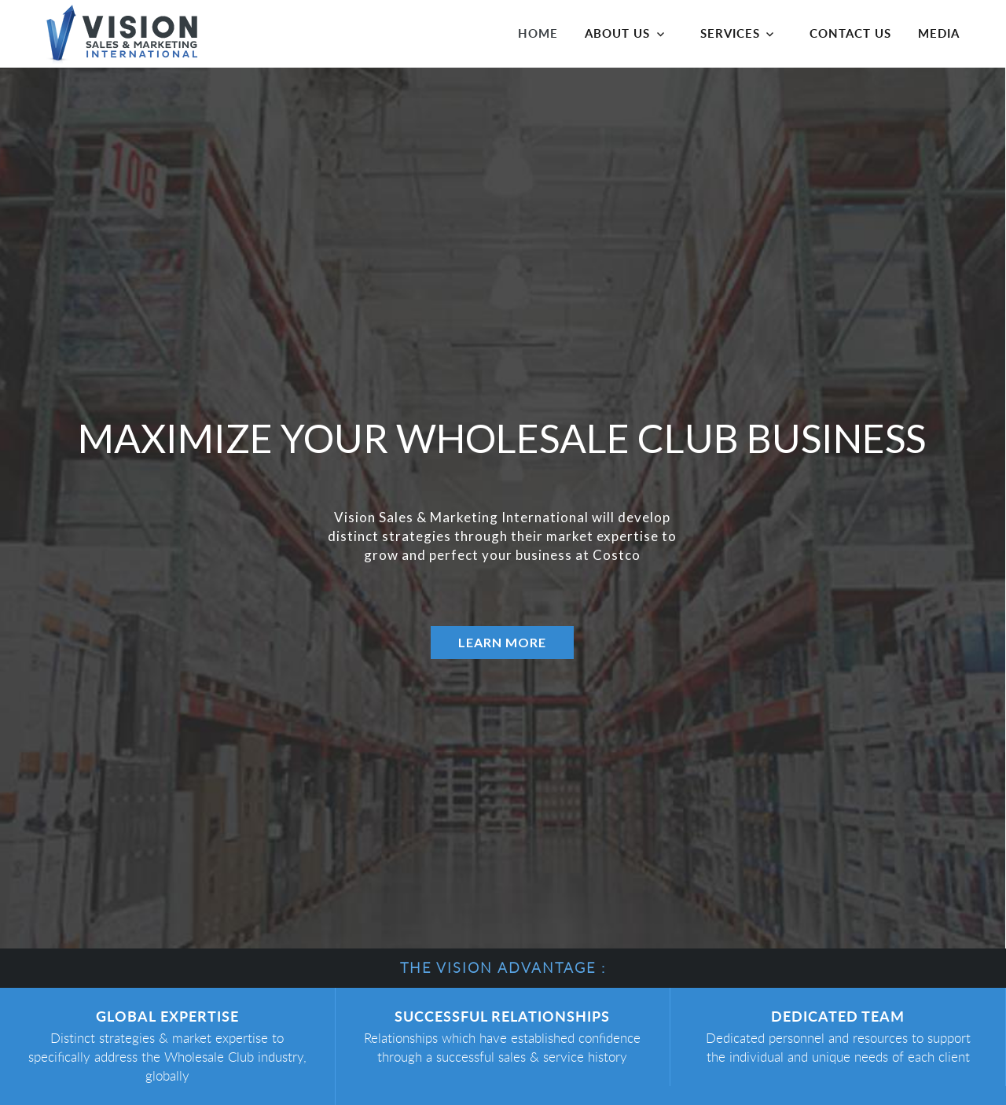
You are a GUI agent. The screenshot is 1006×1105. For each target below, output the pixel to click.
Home (538, 33)
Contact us (850, 33)
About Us (617, 33)
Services (730, 33)
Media (939, 33)
